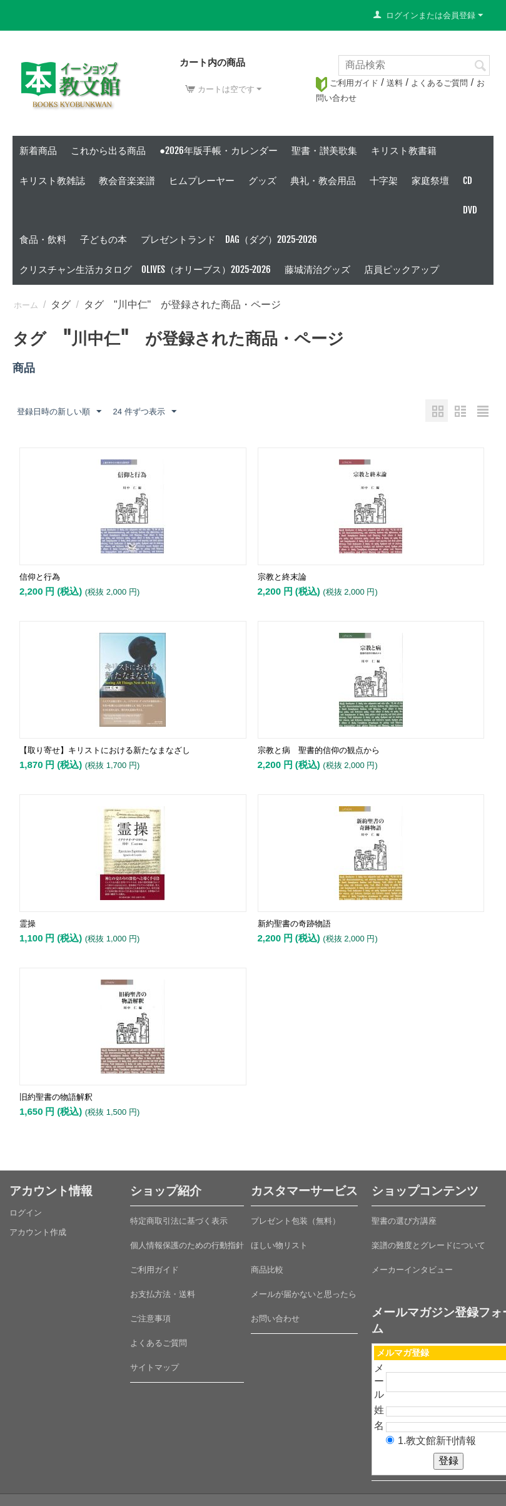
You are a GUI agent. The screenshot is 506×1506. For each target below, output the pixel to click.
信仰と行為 (39, 576)
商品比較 (267, 1269)
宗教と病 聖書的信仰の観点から (319, 750)
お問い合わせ (275, 1318)
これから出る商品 (108, 150)
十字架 (384, 181)
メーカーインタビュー (412, 1269)
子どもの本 (103, 239)
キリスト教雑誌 (52, 181)
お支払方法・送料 (162, 1294)
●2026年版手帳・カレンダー (218, 150)
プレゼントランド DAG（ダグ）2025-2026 (229, 239)
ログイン (25, 1212)
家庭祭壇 (430, 181)
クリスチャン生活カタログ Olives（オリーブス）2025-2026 (145, 269)
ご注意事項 (150, 1318)
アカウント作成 (37, 1232)
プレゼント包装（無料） (295, 1221)
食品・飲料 (42, 239)
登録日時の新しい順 (59, 412)
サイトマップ (154, 1367)
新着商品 (38, 150)
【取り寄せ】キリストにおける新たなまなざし (104, 750)
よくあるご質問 (439, 83)
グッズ (262, 181)
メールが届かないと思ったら (304, 1294)
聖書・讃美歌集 (324, 150)
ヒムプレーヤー (202, 181)
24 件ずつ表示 (144, 412)
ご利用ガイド (347, 83)
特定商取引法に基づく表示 (179, 1221)
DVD (470, 210)
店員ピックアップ (401, 269)
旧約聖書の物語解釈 (56, 1097)
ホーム (26, 305)
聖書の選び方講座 (404, 1221)
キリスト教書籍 (404, 150)
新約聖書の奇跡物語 (294, 923)
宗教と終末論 (282, 576)
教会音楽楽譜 (127, 181)
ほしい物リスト (279, 1245)
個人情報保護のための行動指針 (187, 1245)
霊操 (27, 923)
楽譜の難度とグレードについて (428, 1245)
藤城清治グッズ (317, 269)
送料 (395, 83)
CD (467, 181)
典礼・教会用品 (323, 181)
